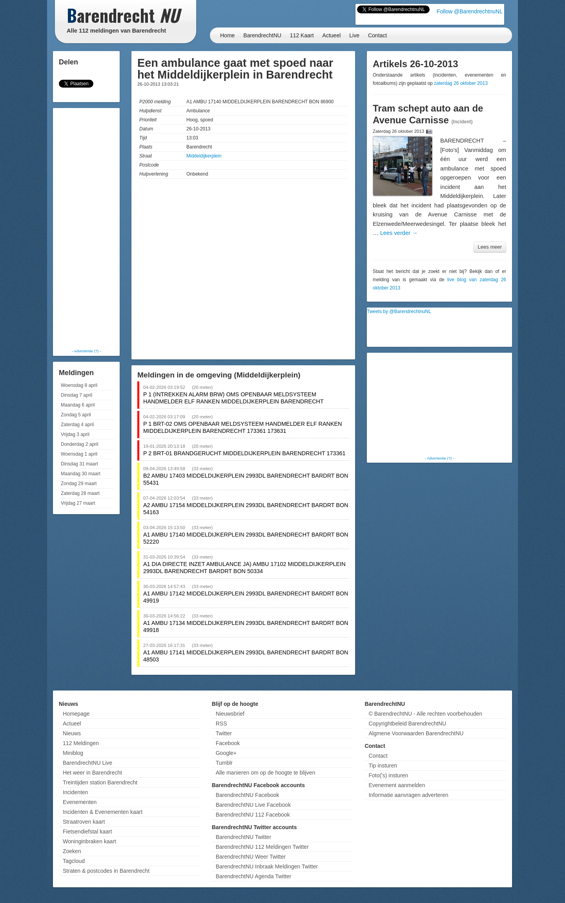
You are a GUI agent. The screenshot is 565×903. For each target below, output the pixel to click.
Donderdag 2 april (79, 444)
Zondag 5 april (76, 415)
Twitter (224, 733)
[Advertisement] (86, 228)
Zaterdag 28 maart (80, 493)
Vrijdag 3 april (75, 434)
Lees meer (490, 247)
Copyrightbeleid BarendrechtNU (407, 723)
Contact (377, 35)
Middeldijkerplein (203, 156)
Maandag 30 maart (80, 473)
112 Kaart (302, 35)
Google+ (226, 753)
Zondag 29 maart (79, 483)
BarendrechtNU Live (87, 763)
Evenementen (80, 802)
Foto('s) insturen (388, 775)
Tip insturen (382, 765)
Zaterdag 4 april (77, 424)
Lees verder (399, 233)
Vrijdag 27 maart (78, 503)
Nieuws (72, 733)
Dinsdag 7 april (76, 395)
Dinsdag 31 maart (79, 464)
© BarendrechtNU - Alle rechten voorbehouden (425, 714)
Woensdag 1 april (79, 454)
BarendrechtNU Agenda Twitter (254, 876)
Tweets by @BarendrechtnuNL (399, 311)
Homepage (76, 714)
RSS (221, 723)
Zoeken (72, 851)
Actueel (332, 35)
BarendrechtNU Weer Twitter (251, 857)
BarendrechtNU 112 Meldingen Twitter (262, 847)
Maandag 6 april (78, 405)
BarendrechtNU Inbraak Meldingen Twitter (267, 866)
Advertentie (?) (86, 351)
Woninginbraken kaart (89, 841)
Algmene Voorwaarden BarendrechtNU (415, 733)
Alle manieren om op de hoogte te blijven (265, 772)
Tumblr (224, 763)
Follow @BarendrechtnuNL (470, 11)
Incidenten (75, 792)
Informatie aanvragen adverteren (408, 795)
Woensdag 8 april (79, 385)
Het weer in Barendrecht (92, 772)
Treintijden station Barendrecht (100, 782)
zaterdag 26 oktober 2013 (461, 83)
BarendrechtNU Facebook (247, 795)
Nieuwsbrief (230, 714)
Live (354, 35)
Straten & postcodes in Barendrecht (106, 871)
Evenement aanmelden (396, 785)
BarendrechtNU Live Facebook (253, 805)
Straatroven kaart (84, 822)
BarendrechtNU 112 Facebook (253, 814)
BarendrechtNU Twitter (243, 837)
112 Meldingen (81, 743)
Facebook (228, 743)
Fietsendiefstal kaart (87, 831)
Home (227, 35)
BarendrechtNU (262, 35)
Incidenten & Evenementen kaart (102, 812)
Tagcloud (74, 861)
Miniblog (73, 753)
